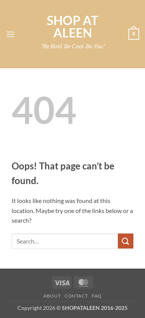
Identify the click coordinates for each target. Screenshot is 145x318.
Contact (76, 296)
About (52, 296)
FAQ (97, 296)
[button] (10, 34)
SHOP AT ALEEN (72, 26)
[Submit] (125, 241)
